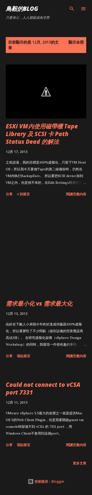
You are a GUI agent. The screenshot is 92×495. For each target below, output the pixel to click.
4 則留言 (23, 194)
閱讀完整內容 (76, 194)
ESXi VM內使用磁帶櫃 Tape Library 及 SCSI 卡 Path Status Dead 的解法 (42, 133)
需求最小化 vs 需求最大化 (39, 303)
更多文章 (79, 463)
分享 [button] (9, 194)
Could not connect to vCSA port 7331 (43, 388)
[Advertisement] (46, 249)
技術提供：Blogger (46, 481)
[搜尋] (72, 9)
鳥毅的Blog (22, 9)
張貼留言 (23, 356)
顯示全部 (76, 42)
